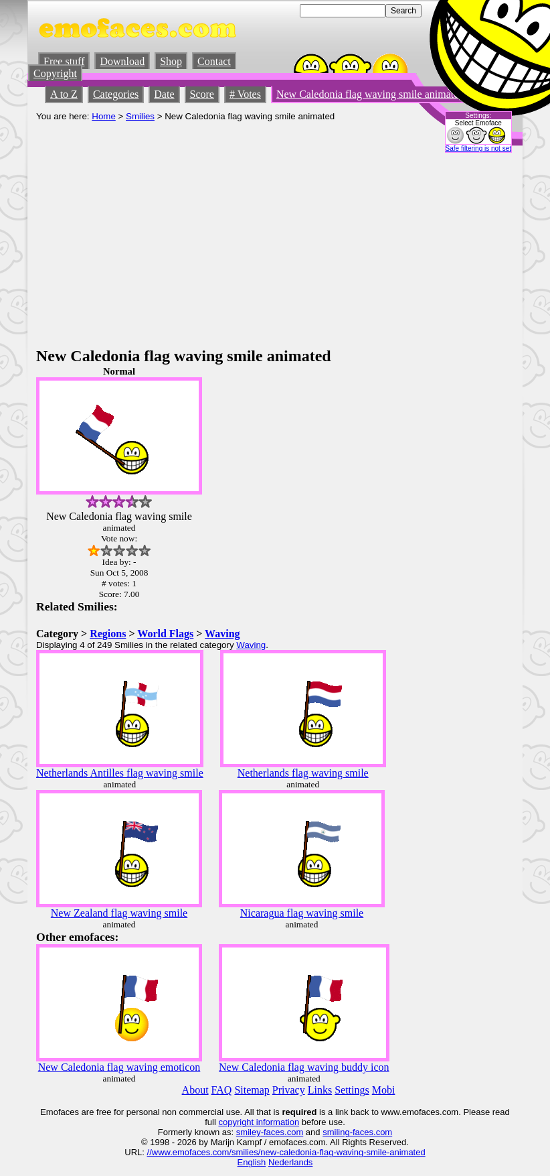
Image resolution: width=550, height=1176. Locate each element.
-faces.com (282, 1132)
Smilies (140, 116)
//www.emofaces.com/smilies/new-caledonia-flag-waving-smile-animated (286, 1152)
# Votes (245, 94)
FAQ (221, 1090)
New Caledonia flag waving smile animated (370, 94)
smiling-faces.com (357, 1132)
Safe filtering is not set (478, 148)
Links (320, 1090)
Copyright (55, 73)
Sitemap (251, 1090)
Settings (352, 1090)
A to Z (64, 94)
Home (104, 116)
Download (122, 61)
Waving (222, 633)
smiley (248, 1132)
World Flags (165, 633)
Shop (171, 61)
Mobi (383, 1090)
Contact (214, 61)
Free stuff (63, 61)
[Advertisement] (275, 246)
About (195, 1090)
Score (202, 94)
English (252, 1162)
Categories (116, 94)
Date (164, 94)
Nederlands (290, 1162)
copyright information (258, 1122)
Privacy (288, 1090)
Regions (108, 633)
